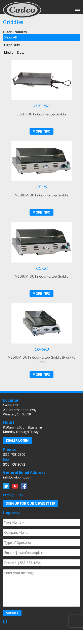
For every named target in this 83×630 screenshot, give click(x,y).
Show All (10, 37)
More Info (41, 131)
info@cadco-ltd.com (17, 477)
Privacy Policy (13, 495)
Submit (12, 613)
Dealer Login (17, 440)
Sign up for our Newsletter (30, 503)
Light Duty (12, 45)
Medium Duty (14, 52)
